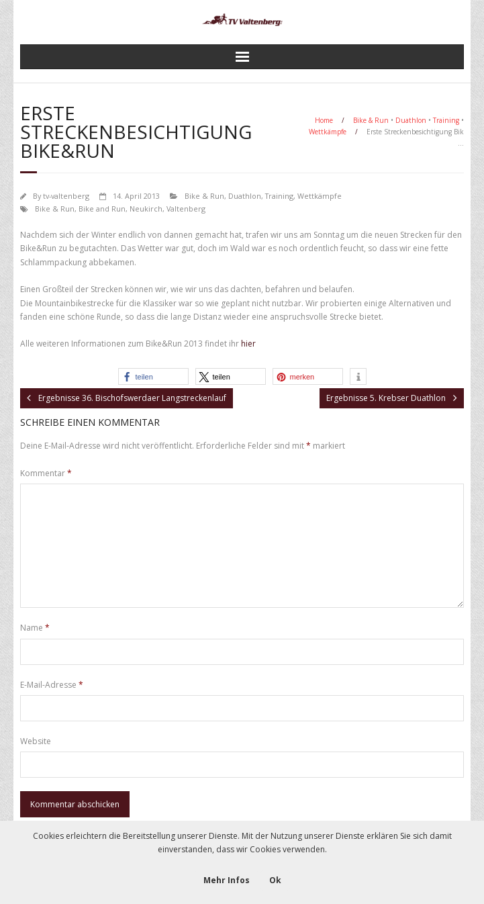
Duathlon (410, 120)
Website (35, 741)
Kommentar (46, 473)
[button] (153, 376)
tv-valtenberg (66, 196)
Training (446, 120)
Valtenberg (185, 209)
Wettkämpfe (327, 131)
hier (248, 343)
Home (324, 120)
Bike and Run (102, 209)
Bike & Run (371, 120)
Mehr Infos (226, 880)
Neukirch (146, 209)
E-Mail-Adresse (51, 684)
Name (35, 627)
